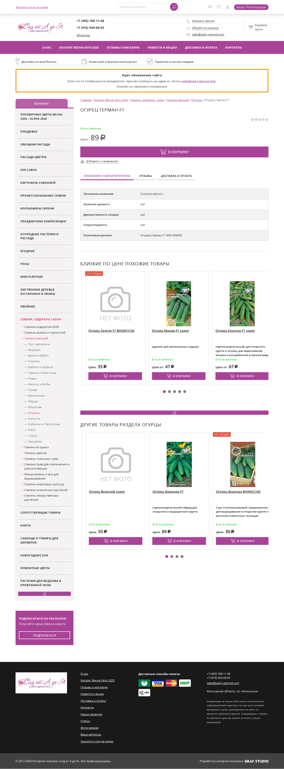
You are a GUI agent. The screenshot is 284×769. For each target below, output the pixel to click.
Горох (32, 436)
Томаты (33, 361)
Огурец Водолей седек (124, 491)
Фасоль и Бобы (39, 384)
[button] (164, 391)
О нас (46, 47)
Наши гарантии (91, 714)
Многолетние (31, 277)
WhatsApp (83, 35)
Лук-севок (28, 170)
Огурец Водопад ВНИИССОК (255, 491)
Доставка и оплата (201, 47)
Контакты (233, 47)
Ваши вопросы (91, 735)
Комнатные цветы (35, 568)
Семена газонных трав (41, 459)
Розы (24, 264)
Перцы (33, 401)
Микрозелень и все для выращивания (41, 476)
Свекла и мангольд (42, 373)
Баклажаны (36, 396)
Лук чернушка (38, 344)
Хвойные (27, 306)
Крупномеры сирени (37, 208)
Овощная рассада (35, 144)
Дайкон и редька (40, 367)
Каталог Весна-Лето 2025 (79, 47)
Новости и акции (162, 47)
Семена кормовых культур (44, 484)
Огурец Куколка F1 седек (251, 331)
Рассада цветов (33, 157)
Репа (31, 430)
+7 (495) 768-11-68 (90, 21)
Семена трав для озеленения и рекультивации (46, 466)
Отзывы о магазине (123, 47)
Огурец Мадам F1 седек (186, 331)
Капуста (34, 419)
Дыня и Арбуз (38, 356)
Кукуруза (35, 442)
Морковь (35, 407)
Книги (25, 525)
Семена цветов (35, 453)
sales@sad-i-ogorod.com (208, 34)
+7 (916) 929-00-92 (90, 27)
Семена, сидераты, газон (40, 319)
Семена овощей (36, 338)
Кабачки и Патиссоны (44, 424)
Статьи (85, 721)
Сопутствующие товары (40, 513)
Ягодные (27, 251)
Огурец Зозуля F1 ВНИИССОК (127, 331)
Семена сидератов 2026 (41, 327)
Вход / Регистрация (251, 7)
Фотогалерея (90, 728)
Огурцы (34, 413)
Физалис (34, 350)
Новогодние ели (34, 555)
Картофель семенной (37, 183)
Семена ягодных (36, 447)
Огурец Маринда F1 (184, 491)
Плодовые (28, 131)
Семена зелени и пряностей (45, 333)
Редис (32, 378)
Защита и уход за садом (32, 7)
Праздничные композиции (43, 221)
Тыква (32, 390)
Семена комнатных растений (46, 490)
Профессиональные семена (43, 196)
